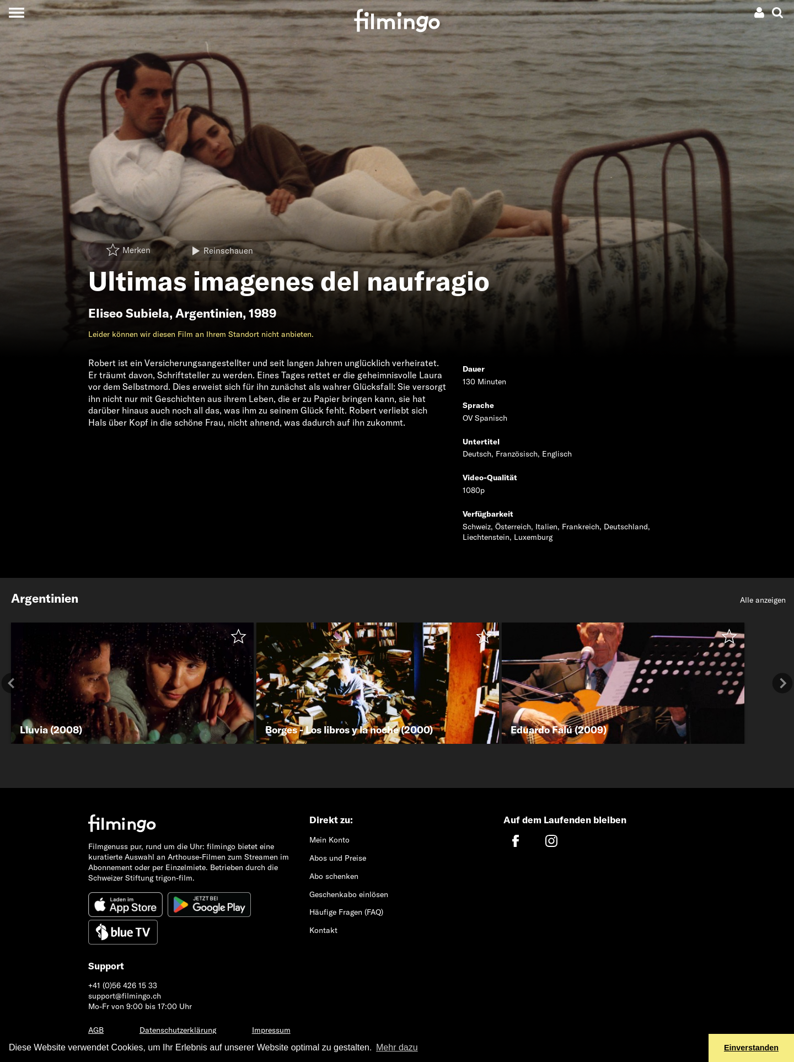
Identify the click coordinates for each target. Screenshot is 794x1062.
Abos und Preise (337, 858)
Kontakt (323, 930)
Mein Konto (329, 840)
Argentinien (209, 313)
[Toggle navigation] (16, 12)
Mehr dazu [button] (397, 1047)
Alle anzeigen (763, 600)
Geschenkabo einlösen (348, 894)
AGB (96, 1030)
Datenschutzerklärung (178, 1030)
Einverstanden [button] (751, 1047)
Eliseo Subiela (128, 313)
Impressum (271, 1030)
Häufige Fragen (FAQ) (346, 912)
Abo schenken (333, 876)
